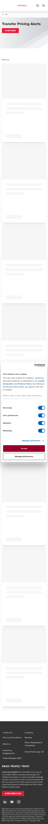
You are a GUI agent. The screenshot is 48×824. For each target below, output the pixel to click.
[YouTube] (12, 802)
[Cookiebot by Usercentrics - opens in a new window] (34, 365)
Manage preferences (31, 441)
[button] (10, 30)
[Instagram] (19, 802)
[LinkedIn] (5, 802)
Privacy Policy (25, 384)
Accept (24, 448)
